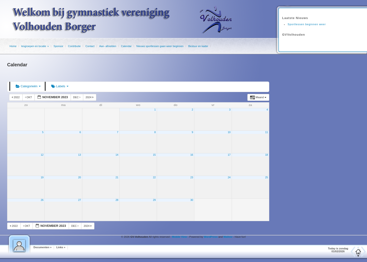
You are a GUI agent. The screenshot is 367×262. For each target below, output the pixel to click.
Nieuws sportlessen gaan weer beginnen (159, 46)
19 (42, 177)
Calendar (126, 46)
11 (266, 132)
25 (266, 177)
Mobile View (179, 236)
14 (117, 154)
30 (191, 200)
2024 (90, 97)
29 (154, 200)
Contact (89, 46)
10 (229, 132)
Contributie (74, 46)
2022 (16, 97)
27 (79, 200)
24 (229, 177)
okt (29, 97)
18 (266, 154)
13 (79, 154)
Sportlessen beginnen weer (307, 24)
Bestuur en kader (198, 46)
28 (117, 200)
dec (77, 97)
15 (154, 154)
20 (79, 177)
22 (154, 177)
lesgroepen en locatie (33, 46)
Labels (60, 86)
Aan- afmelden (107, 46)
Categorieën (28, 86)
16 (191, 154)
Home (13, 46)
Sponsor (58, 46)
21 (117, 177)
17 (229, 154)
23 (191, 177)
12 (42, 154)
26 (42, 200)
